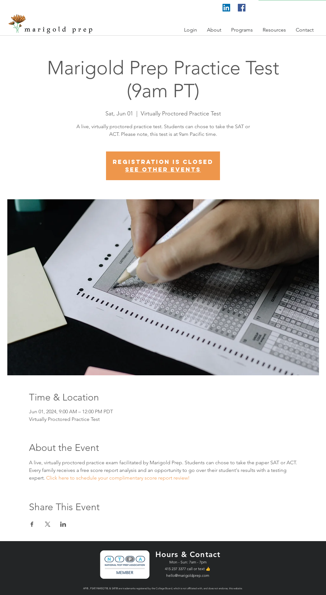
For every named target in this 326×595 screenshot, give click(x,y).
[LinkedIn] (226, 7)
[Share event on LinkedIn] (63, 524)
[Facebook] (241, 7)
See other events (163, 169)
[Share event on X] (48, 524)
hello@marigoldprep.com (187, 575)
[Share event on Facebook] (32, 524)
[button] (190, 30)
